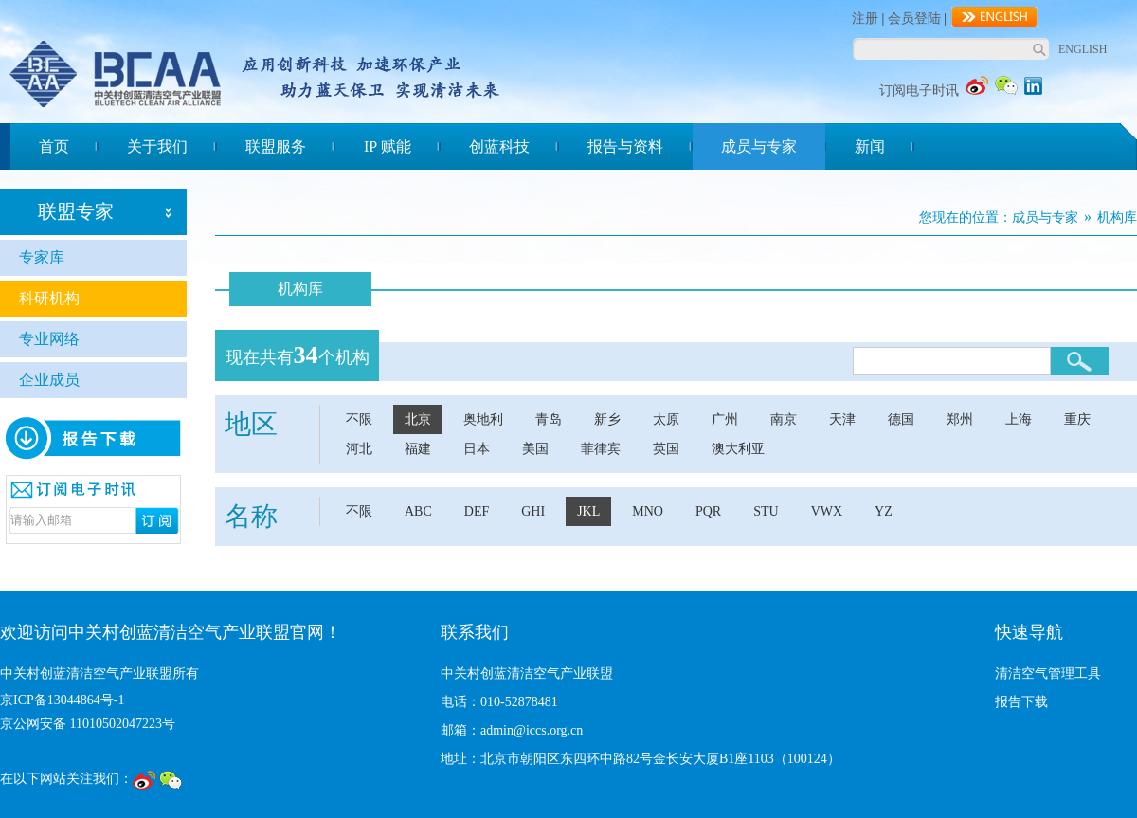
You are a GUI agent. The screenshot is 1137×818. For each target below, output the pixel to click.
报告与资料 (625, 146)
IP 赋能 (387, 146)
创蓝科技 (499, 146)
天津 (842, 419)
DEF (476, 511)
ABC (418, 511)
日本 (476, 449)
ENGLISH (1082, 49)
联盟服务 (275, 146)
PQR (708, 511)
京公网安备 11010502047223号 (87, 724)
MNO (647, 511)
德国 (901, 419)
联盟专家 (76, 211)
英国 (666, 449)
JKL (588, 511)
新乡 (607, 419)
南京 (783, 419)
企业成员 (49, 380)
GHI (533, 511)
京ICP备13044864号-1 (62, 700)
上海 (1018, 419)
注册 (865, 18)
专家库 (41, 257)
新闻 (870, 146)
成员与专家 (759, 146)
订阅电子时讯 (919, 90)
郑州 (960, 419)
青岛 (548, 419)
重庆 (1077, 419)
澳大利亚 (738, 449)
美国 (535, 449)
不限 (359, 419)
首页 (54, 146)
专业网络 (49, 339)
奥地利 (483, 419)
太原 (666, 419)
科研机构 (49, 298)
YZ (884, 511)
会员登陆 (914, 18)
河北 (359, 449)
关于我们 (157, 146)
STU (765, 511)
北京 (418, 419)
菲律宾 (601, 449)
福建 (418, 449)
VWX (826, 511)
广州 (725, 419)
